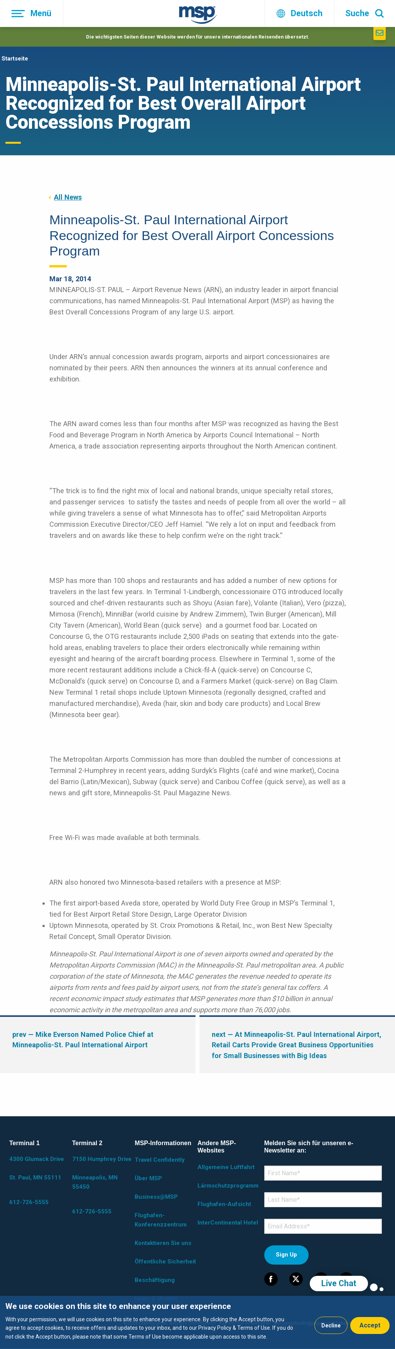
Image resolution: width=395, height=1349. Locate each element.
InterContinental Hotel (228, 1222)
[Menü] (31, 13)
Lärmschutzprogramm (228, 1185)
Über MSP (148, 1178)
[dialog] (197, 1322)
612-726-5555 (29, 1202)
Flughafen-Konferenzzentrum (161, 1220)
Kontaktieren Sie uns (163, 1243)
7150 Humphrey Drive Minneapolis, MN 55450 (102, 1173)
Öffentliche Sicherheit (165, 1261)
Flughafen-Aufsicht (224, 1204)
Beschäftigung (155, 1280)
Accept (370, 1325)
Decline (331, 1325)
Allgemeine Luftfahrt (226, 1167)
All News (68, 197)
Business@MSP (156, 1196)
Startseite (15, 58)
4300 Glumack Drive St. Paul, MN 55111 (36, 1168)
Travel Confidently (160, 1159)
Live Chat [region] (338, 1283)
